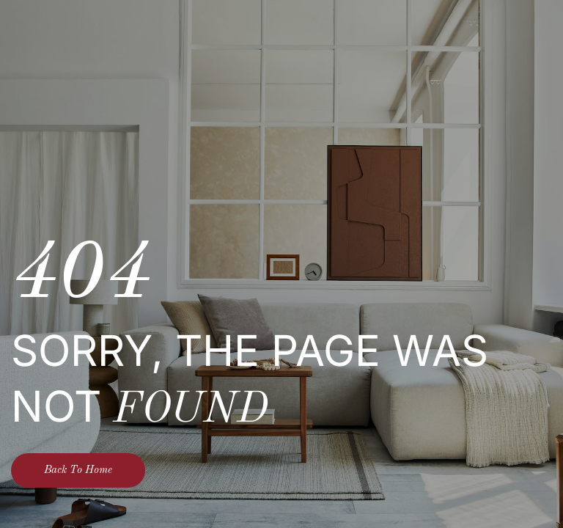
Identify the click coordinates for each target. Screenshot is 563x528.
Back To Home (78, 470)
